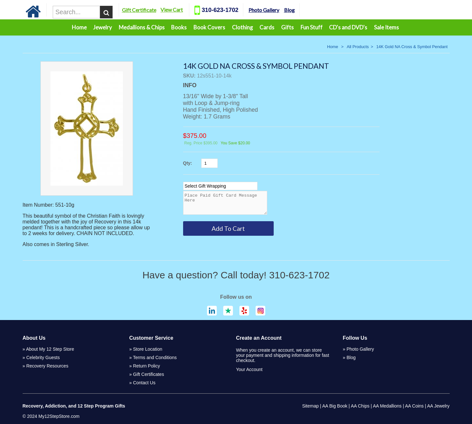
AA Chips (360, 405)
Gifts (287, 27)
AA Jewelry (438, 405)
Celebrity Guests (43, 357)
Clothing (242, 27)
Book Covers (209, 27)
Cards (266, 27)
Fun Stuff (312, 27)
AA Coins (414, 405)
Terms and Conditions (155, 357)
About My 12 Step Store (50, 349)
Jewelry (102, 27)
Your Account (249, 369)
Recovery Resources (47, 365)
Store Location (147, 349)
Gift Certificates (148, 374)
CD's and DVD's (348, 27)
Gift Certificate (151, 10)
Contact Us (144, 382)
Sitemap (310, 405)
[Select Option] (220, 186)
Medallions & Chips (142, 27)
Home (79, 27)
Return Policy (146, 365)
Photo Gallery (275, 10)
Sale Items (386, 27)
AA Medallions (387, 405)
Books (179, 27)
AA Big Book (334, 405)
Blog (301, 10)
